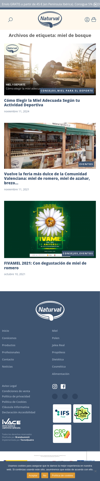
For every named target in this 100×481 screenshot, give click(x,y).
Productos (8, 338)
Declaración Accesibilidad (18, 405)
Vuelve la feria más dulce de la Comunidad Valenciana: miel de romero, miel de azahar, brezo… (47, 171)
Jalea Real (58, 338)
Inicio (5, 324)
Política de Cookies (14, 394)
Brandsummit (22, 429)
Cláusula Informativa (15, 400)
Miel (55, 324)
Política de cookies (62, 475)
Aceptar (33, 475)
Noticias (7, 359)
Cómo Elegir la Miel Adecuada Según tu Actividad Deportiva (42, 95)
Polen (55, 331)
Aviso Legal (9, 379)
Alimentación (60, 366)
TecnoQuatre (27, 432)
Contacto (8, 352)
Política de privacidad (16, 389)
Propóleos (58, 345)
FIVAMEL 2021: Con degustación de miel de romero (45, 258)
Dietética (58, 352)
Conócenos (9, 331)
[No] (95, 471)
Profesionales (11, 345)
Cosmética (59, 359)
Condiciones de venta (16, 384)
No (44, 475)
